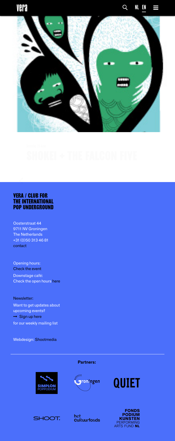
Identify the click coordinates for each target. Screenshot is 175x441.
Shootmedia (46, 339)
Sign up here (30, 316)
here (56, 281)
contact (19, 246)
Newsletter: (23, 298)
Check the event (27, 269)
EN (144, 7)
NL (137, 7)
